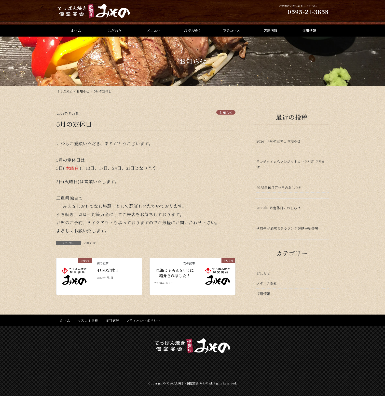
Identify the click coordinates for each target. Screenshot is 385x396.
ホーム (65, 320)
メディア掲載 (266, 283)
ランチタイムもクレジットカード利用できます (290, 164)
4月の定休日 (108, 270)
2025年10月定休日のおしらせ (279, 187)
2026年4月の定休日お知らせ (278, 141)
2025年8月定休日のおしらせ (278, 207)
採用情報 (263, 293)
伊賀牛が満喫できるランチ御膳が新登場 (287, 228)
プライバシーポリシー (143, 320)
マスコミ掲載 (87, 320)
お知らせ (226, 112)
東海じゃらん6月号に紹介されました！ (175, 273)
